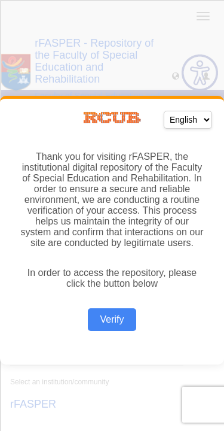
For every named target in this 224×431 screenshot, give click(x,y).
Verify (112, 319)
